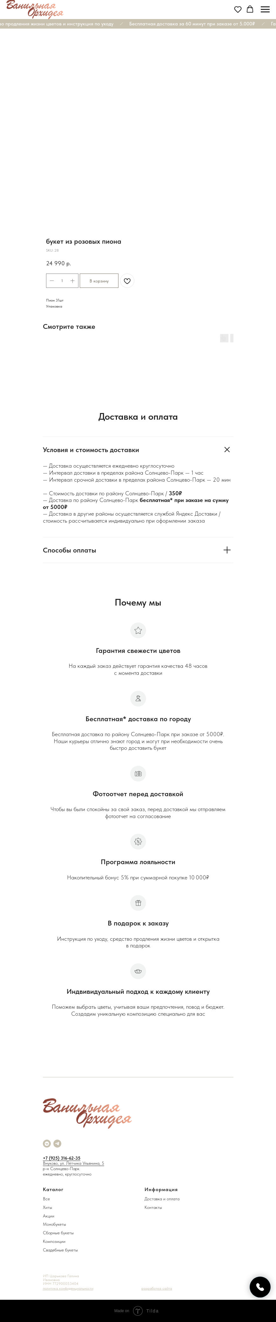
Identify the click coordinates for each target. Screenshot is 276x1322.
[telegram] (57, 1144)
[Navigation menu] (265, 9)
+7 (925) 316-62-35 (61, 1158)
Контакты (153, 1207)
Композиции (54, 1241)
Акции (48, 1215)
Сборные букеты (58, 1232)
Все (46, 1198)
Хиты (47, 1207)
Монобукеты (54, 1224)
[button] (238, 9)
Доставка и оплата (162, 1198)
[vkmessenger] (47, 1144)
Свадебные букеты (60, 1249)
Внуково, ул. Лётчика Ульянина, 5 (73, 1163)
